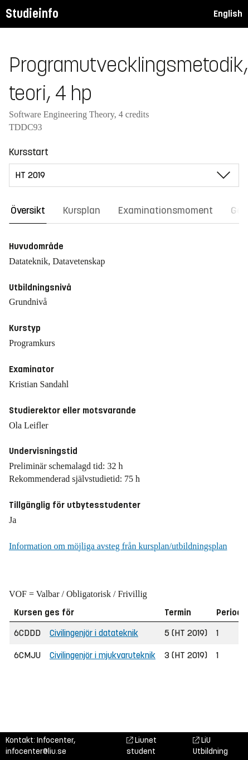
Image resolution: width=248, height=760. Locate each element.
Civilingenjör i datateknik (94, 633)
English (227, 13)
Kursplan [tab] (81, 210)
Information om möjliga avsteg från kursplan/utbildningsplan (118, 546)
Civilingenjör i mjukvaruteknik (102, 655)
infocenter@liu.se (36, 751)
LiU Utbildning (210, 746)
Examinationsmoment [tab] (165, 210)
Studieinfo (32, 13)
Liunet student (142, 746)
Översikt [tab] (28, 210)
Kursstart (28, 152)
